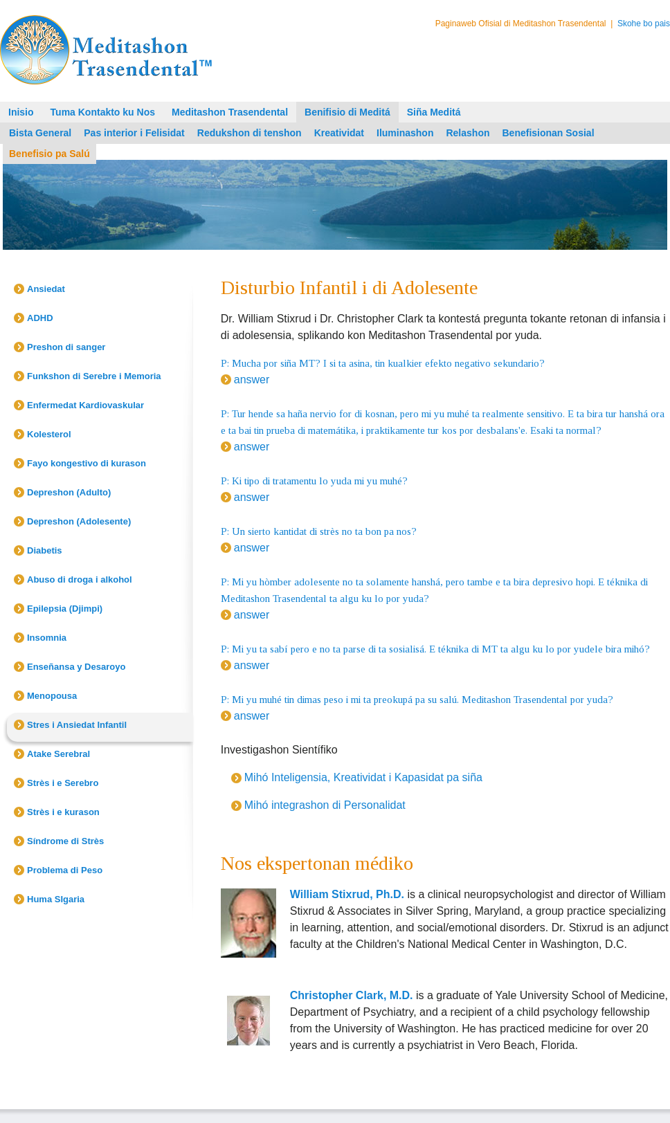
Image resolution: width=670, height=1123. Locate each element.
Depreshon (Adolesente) (79, 521)
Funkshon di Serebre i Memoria (94, 376)
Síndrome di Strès (65, 841)
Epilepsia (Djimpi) (64, 608)
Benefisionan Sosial (548, 132)
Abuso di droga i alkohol (79, 579)
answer (252, 379)
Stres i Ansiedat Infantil (77, 725)
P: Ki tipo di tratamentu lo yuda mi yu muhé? (314, 480)
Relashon (467, 132)
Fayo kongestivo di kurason (86, 463)
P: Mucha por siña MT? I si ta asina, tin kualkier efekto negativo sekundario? (383, 363)
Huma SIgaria (55, 899)
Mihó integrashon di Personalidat (325, 805)
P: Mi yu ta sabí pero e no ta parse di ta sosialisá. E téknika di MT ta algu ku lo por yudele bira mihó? (435, 649)
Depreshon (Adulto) (69, 492)
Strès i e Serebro (62, 783)
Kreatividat (339, 132)
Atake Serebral (58, 754)
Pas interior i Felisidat (134, 132)
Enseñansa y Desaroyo (76, 666)
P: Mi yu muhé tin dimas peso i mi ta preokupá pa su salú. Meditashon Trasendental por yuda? (417, 699)
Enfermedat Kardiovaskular (85, 405)
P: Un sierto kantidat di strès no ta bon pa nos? (319, 531)
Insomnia (46, 637)
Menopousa (52, 696)
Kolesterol (49, 434)
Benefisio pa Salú (49, 153)
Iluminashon (405, 132)
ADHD (40, 318)
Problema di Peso (64, 870)
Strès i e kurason (63, 812)
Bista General (40, 132)
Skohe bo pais (643, 23)
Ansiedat (46, 289)
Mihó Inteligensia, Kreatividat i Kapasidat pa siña (363, 777)
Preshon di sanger (66, 347)
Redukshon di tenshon (249, 132)
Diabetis (44, 550)
